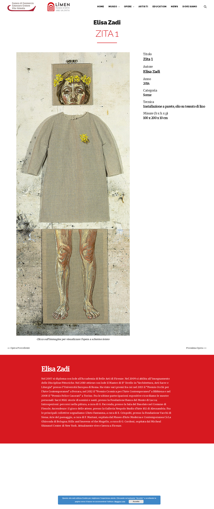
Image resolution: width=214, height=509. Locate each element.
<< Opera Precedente (18, 348)
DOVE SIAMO (189, 6)
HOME (100, 6)
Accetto (136, 502)
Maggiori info (119, 501)
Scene (147, 95)
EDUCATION (159, 6)
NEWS (174, 6)
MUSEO (112, 6)
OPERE (128, 6)
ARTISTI (143, 6)
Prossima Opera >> (196, 348)
